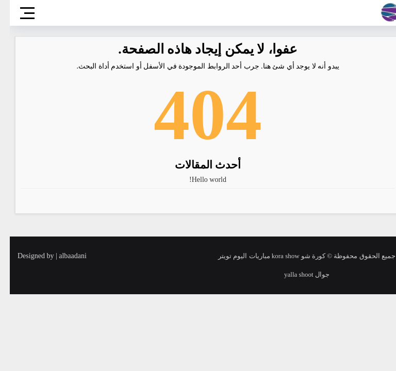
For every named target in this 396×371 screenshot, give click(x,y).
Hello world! (198, 179)
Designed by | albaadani (42, 256)
